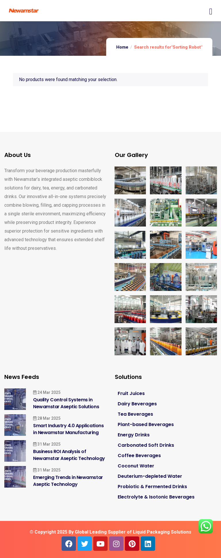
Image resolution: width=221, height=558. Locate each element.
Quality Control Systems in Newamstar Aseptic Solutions (66, 403)
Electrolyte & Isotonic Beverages (156, 497)
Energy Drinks (134, 435)
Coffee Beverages (139, 455)
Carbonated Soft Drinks (146, 445)
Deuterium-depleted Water (150, 476)
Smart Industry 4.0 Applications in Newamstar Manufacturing (68, 429)
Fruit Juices (131, 393)
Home (122, 47)
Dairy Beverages (137, 403)
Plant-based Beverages (146, 424)
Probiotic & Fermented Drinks (152, 486)
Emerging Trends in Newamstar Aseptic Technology (68, 481)
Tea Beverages (135, 414)
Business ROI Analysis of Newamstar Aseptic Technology (69, 455)
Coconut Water (136, 466)
